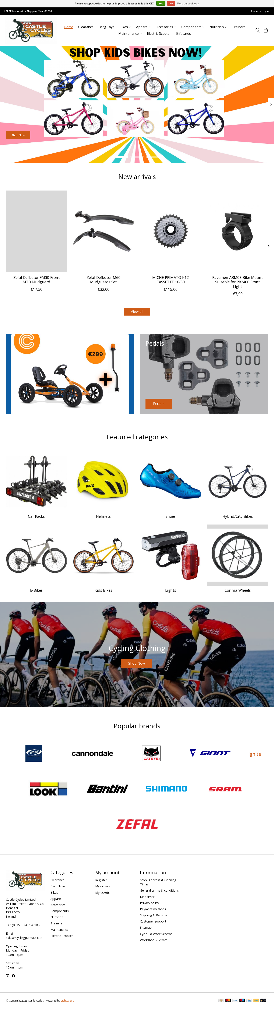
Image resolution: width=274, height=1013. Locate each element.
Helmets (103, 517)
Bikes (54, 897)
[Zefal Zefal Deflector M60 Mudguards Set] (103, 231)
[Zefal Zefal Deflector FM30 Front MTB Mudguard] (36, 231)
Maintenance (59, 934)
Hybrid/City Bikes (237, 517)
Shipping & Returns (153, 919)
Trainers (238, 27)
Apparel (56, 903)
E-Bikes (36, 591)
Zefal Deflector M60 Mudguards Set (103, 279)
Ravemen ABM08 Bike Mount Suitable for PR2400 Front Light (237, 282)
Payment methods (153, 913)
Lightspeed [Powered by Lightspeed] (67, 1005)
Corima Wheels (238, 591)
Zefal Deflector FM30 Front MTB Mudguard (36, 279)
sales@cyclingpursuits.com (24, 942)
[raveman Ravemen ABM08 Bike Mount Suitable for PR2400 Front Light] (237, 231)
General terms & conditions (159, 895)
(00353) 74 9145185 (25, 929)
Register (101, 884)
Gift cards (183, 33)
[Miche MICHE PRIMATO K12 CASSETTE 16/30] (170, 231)
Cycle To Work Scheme (156, 938)
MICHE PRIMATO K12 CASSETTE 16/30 (170, 279)
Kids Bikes (103, 591)
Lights (170, 591)
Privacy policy (149, 907)
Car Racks (36, 517)
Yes (161, 3)
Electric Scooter (159, 33)
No (171, 3)
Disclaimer (147, 901)
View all (137, 312)
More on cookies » (188, 3)
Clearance (86, 27)
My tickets (102, 897)
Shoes (171, 517)
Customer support (153, 926)
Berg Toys (106, 27)
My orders (102, 890)
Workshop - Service (154, 944)
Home (68, 27)
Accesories (58, 909)
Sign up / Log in (259, 11)
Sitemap (146, 932)
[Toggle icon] (257, 30)
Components (59, 915)
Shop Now (24, 133)
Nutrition (56, 921)
